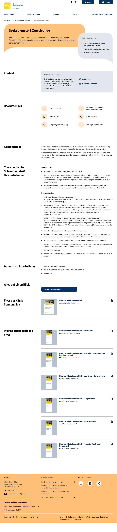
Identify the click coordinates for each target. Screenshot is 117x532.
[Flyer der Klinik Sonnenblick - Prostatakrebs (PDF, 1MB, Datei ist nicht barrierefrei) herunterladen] (110, 421)
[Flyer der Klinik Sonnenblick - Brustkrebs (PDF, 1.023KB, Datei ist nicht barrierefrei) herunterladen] (110, 331)
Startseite (7, 20)
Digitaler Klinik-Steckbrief (52, 289)
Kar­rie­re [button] (75, 14)
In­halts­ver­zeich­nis (11, 517)
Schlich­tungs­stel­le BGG (12, 510)
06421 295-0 (86, 79)
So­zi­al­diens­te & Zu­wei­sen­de (102, 14)
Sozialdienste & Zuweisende (22, 20)
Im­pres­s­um (23, 517)
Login (88, 2)
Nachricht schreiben (89, 84)
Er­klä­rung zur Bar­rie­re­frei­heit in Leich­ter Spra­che (55, 492)
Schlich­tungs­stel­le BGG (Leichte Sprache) (19, 506)
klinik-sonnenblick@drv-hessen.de (20, 494)
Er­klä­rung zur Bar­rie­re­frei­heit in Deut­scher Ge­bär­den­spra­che (55, 487)
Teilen (99, 483)
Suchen (107, 2)
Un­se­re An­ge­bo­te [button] (33, 14)
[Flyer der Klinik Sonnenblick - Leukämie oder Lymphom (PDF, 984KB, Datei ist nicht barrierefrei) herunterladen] (110, 376)
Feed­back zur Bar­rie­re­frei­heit (52, 497)
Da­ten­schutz (33, 517)
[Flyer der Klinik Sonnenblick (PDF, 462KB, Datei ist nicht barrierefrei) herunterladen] (110, 300)
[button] (106, 2)
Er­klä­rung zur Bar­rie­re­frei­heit (52, 482)
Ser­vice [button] (56, 14)
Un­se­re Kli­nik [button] (9, 14)
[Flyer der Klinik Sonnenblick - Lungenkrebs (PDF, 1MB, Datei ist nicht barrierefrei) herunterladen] (110, 399)
